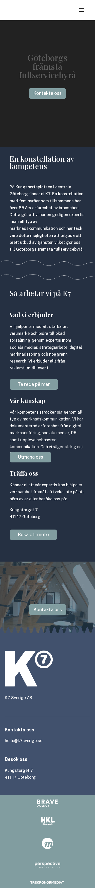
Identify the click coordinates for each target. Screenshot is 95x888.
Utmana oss (30, 457)
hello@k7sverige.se (23, 740)
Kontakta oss (47, 609)
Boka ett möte (33, 534)
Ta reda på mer (34, 384)
